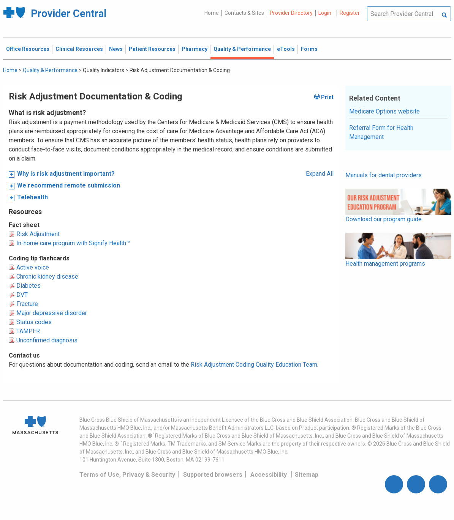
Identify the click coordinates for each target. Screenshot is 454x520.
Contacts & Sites (244, 13)
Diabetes (28, 285)
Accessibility (268, 474)
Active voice (32, 267)
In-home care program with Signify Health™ (73, 243)
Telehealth (32, 197)
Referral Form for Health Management (381, 132)
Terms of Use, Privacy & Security (127, 474)
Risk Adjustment (38, 234)
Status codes (34, 322)
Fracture (27, 303)
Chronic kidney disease (47, 276)
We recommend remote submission (68, 185)
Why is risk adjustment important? (66, 173)
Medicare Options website (384, 111)
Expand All (320, 173)
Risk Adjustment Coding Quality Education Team (254, 364)
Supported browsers (212, 474)
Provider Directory (291, 13)
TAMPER (28, 331)
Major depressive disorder (51, 313)
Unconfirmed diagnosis (47, 340)
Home (211, 13)
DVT (22, 294)
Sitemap (306, 474)
